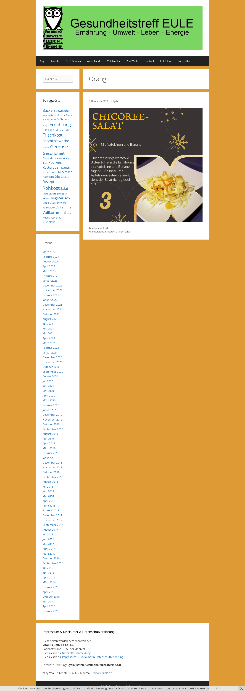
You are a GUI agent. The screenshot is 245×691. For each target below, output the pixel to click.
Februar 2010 (51, 611)
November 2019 (53, 419)
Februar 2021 (51, 347)
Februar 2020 (51, 405)
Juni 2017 (48, 539)
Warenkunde (94, 60)
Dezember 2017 (52, 515)
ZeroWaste (132, 60)
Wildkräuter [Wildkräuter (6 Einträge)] (49, 217)
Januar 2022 (50, 300)
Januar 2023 (50, 280)
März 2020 (49, 400)
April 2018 (49, 501)
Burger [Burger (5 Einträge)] (46, 125)
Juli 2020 (48, 381)
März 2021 (49, 343)
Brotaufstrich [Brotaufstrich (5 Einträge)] (66, 115)
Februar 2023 (51, 276)
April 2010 (49, 606)
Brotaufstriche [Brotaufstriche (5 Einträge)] (49, 119)
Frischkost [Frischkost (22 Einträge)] (53, 135)
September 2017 (53, 525)
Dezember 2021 (52, 304)
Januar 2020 (50, 410)
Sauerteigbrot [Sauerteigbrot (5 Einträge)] (55, 193)
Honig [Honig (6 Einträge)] (66, 158)
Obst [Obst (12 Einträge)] (58, 176)
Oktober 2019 (51, 424)
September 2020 (53, 371)
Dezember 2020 (52, 357)
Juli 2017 (48, 534)
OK (218, 688)
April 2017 (49, 549)
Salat (127, 231)
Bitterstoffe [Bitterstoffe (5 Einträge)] (48, 115)
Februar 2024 (51, 257)
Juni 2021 (48, 328)
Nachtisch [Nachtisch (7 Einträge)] (48, 176)
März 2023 (49, 271)
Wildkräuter (113, 60)
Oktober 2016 (51, 558)
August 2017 (50, 529)
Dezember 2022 (52, 285)
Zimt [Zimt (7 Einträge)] (58, 217)
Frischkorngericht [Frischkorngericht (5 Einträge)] (61, 130)
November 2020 (53, 362)
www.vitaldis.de (102, 673)
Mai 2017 (48, 544)
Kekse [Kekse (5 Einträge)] (45, 163)
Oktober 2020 (51, 367)
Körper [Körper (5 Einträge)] (46, 172)
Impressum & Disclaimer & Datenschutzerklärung (92, 657)
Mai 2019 (48, 438)
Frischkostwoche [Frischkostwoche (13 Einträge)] (56, 140)
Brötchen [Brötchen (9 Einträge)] (62, 119)
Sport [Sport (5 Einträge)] (64, 193)
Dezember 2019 (52, 414)
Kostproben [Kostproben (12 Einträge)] (52, 167)
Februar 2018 (51, 510)
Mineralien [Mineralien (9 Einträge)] (65, 172)
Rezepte (54, 60)
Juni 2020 (48, 386)
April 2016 (49, 577)
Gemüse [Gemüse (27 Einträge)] (59, 146)
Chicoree (109, 231)
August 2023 (50, 261)
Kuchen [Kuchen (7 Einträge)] (65, 167)
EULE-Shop (166, 60)
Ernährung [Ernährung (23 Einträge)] (60, 124)
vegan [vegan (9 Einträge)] (46, 198)
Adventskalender (101, 228)
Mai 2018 (48, 496)
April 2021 (49, 338)
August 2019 (50, 434)
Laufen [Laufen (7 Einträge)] (53, 172)
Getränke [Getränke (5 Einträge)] (58, 158)
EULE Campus (73, 60)
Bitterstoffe (98, 231)
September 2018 (53, 477)
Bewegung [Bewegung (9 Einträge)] (62, 111)
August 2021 (50, 319)
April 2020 (49, 395)
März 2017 (49, 553)
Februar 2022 (51, 295)
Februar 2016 (51, 587)
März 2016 (49, 582)
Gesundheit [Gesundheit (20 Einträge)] (54, 153)
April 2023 (49, 266)
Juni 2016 (48, 573)
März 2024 (49, 252)
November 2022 (53, 290)
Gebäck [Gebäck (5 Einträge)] (46, 147)
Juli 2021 (48, 324)
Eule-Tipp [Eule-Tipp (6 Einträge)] (47, 129)
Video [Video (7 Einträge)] (46, 203)
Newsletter (184, 60)
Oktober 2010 (51, 596)
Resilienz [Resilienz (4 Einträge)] (65, 177)
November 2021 (53, 309)
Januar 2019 (50, 458)
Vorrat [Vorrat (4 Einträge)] (68, 213)
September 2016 (53, 563)
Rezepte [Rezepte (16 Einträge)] (50, 181)
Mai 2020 (48, 391)
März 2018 (49, 505)
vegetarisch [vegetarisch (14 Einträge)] (60, 198)
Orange (120, 231)
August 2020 (50, 376)
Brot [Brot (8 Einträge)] (56, 115)
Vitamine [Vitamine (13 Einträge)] (64, 207)
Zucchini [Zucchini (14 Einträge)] (49, 222)
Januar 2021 (50, 352)
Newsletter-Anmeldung (76, 653)
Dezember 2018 (52, 462)
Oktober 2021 (51, 314)
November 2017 (53, 520)
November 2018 (53, 467)
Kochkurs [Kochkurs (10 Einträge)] (55, 163)
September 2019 (53, 429)
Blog (42, 60)
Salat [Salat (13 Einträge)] (64, 188)
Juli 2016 (48, 568)
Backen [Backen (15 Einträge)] (49, 110)
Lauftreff (149, 60)
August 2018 (50, 481)
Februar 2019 (51, 453)
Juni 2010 (48, 601)
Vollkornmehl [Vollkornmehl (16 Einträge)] (54, 212)
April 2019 (49, 443)
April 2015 (49, 592)
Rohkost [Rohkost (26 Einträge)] (51, 188)
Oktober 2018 (51, 472)
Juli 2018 (48, 486)
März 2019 (49, 448)
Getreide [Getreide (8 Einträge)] (48, 158)
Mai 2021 (48, 333)
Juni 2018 (48, 491)
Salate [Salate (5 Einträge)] (45, 193)
